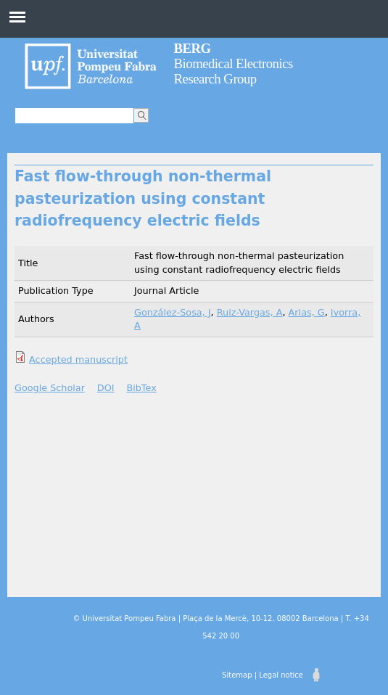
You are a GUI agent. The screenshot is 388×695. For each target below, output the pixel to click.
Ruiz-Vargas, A (250, 312)
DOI (106, 387)
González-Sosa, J (172, 312)
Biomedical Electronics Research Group (233, 63)
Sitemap (237, 675)
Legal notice (281, 675)
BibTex (141, 387)
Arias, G (307, 312)
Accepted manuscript (78, 359)
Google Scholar (50, 387)
